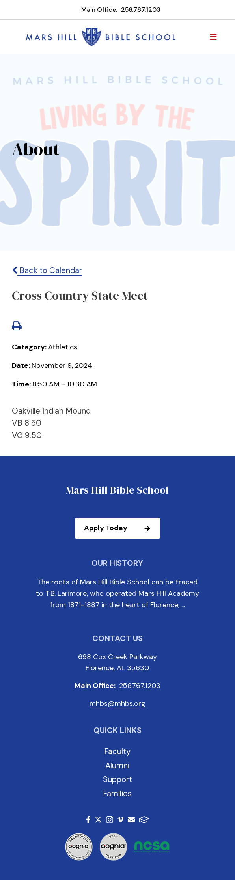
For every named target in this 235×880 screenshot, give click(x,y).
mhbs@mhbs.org (117, 703)
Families (117, 794)
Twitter (98, 819)
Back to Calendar (47, 270)
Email (131, 819)
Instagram (109, 819)
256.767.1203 (140, 10)
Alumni (117, 766)
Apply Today (121, 528)
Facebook (88, 819)
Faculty (117, 751)
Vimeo (121, 819)
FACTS (144, 819)
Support (117, 779)
